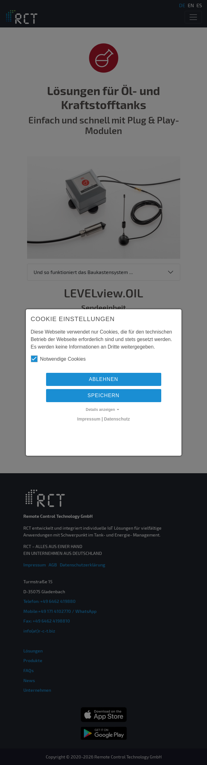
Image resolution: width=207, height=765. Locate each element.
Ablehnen (103, 379)
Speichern (103, 395)
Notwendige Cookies (58, 358)
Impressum (89, 418)
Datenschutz (117, 418)
